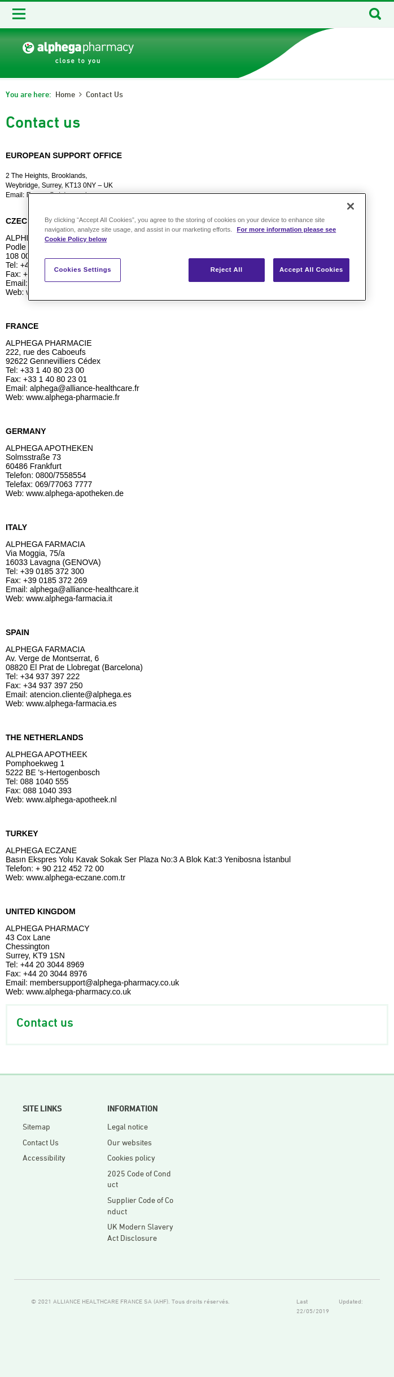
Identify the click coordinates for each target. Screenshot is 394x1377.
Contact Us (41, 1142)
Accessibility (44, 1157)
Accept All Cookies (311, 269)
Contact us (104, 94)
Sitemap (36, 1126)
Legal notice (127, 1126)
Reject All (227, 269)
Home (65, 94)
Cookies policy (131, 1157)
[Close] (350, 206)
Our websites (129, 1142)
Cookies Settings (82, 269)
